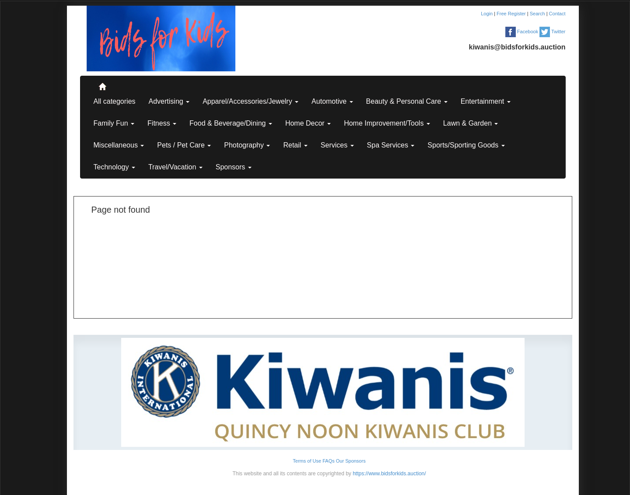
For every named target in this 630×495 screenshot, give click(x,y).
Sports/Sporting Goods (465, 145)
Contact (557, 13)
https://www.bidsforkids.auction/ (389, 473)
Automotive (332, 101)
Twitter (552, 31)
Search (538, 13)
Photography (247, 145)
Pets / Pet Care (184, 145)
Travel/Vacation (175, 167)
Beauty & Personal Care (407, 101)
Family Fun (114, 123)
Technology (114, 167)
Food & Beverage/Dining (230, 123)
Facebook (521, 31)
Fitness (161, 123)
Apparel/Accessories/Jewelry (250, 101)
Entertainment (486, 101)
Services (337, 145)
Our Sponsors (351, 460)
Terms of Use (307, 460)
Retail (295, 145)
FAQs (328, 460)
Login (487, 13)
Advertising (169, 101)
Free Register (512, 13)
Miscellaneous (119, 145)
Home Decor (308, 123)
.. (102, 82)
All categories (115, 101)
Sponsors (234, 167)
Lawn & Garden (470, 123)
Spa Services (391, 145)
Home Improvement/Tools (387, 123)
